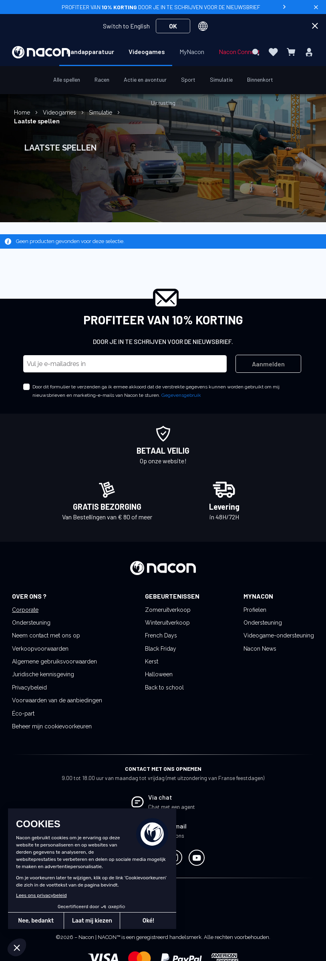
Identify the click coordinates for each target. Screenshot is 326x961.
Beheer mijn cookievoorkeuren (52, 726)
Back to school (164, 687)
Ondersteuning (31, 622)
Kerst (151, 661)
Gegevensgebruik (181, 395)
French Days (161, 635)
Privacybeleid (29, 687)
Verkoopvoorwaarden (40, 648)
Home (23, 112)
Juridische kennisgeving (43, 674)
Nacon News (259, 648)
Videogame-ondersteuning (278, 635)
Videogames (60, 112)
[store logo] (41, 52)
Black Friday (160, 648)
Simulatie (101, 112)
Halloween (159, 674)
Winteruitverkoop (167, 622)
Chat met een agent (171, 806)
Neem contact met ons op (46, 635)
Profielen (254, 610)
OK (173, 26)
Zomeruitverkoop (168, 610)
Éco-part (23, 713)
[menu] (163, 52)
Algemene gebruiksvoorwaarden (54, 661)
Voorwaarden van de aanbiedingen (57, 700)
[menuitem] (90, 52)
